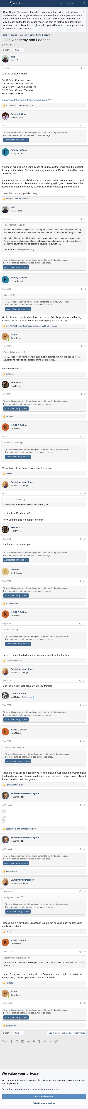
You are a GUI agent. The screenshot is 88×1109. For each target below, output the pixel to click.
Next (18, 50)
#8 (85, 436)
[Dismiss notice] (83, 12)
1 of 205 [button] (7, 50)
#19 (84, 952)
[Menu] (4, 3)
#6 (85, 346)
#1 (85, 68)
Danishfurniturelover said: (15, 958)
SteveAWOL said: (12, 442)
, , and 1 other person (31, 326)
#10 (84, 539)
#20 (84, 1003)
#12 (84, 623)
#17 (84, 849)
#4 (85, 219)
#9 (85, 494)
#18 (84, 891)
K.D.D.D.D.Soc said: (13, 499)
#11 (84, 581)
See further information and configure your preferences (30, 1089)
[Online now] (7, 339)
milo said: (8, 295)
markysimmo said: (12, 897)
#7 (85, 394)
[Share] (81, 68)
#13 (84, 681)
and (21, 105)
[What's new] (78, 3)
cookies (24, 1080)
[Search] (84, 3)
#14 (84, 705)
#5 (85, 289)
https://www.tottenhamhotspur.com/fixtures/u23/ (26, 100)
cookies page (44, 135)
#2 (85, 125)
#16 (84, 805)
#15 (84, 741)
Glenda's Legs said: (12, 747)
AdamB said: (9, 629)
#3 (85, 162)
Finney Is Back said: (13, 225)
